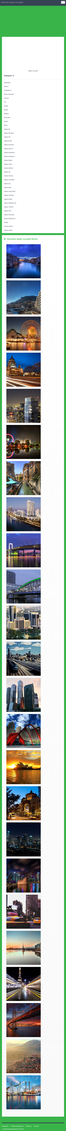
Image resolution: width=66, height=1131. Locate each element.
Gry (5, 102)
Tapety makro (8, 164)
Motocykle (7, 117)
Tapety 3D (7, 129)
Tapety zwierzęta (9, 214)
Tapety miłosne (8, 168)
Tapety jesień (8, 141)
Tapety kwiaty (8, 160)
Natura (6, 121)
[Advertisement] (34, 21)
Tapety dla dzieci (9, 133)
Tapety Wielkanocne (10, 203)
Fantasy (6, 98)
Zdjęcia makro (8, 230)
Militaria (6, 113)
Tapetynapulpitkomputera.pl (11, 1129)
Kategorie (9, 76)
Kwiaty (6, 106)
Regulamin (5, 1126)
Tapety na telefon (9, 179)
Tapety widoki (8, 199)
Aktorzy (6, 86)
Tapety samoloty (9, 195)
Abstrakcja (7, 82)
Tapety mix (7, 172)
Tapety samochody (9, 191)
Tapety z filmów (8, 207)
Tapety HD (7, 137)
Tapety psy (7, 183)
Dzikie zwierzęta (9, 94)
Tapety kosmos (8, 148)
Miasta (6, 110)
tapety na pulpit (33, 71)
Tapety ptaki (7, 187)
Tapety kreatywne (9, 156)
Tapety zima (7, 211)
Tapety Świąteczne (9, 218)
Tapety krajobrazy (9, 152)
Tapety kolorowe (9, 145)
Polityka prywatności (17, 1126)
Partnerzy (29, 1126)
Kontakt (36, 1126)
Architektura (7, 90)
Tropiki (6, 222)
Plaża (5, 125)
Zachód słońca (8, 226)
